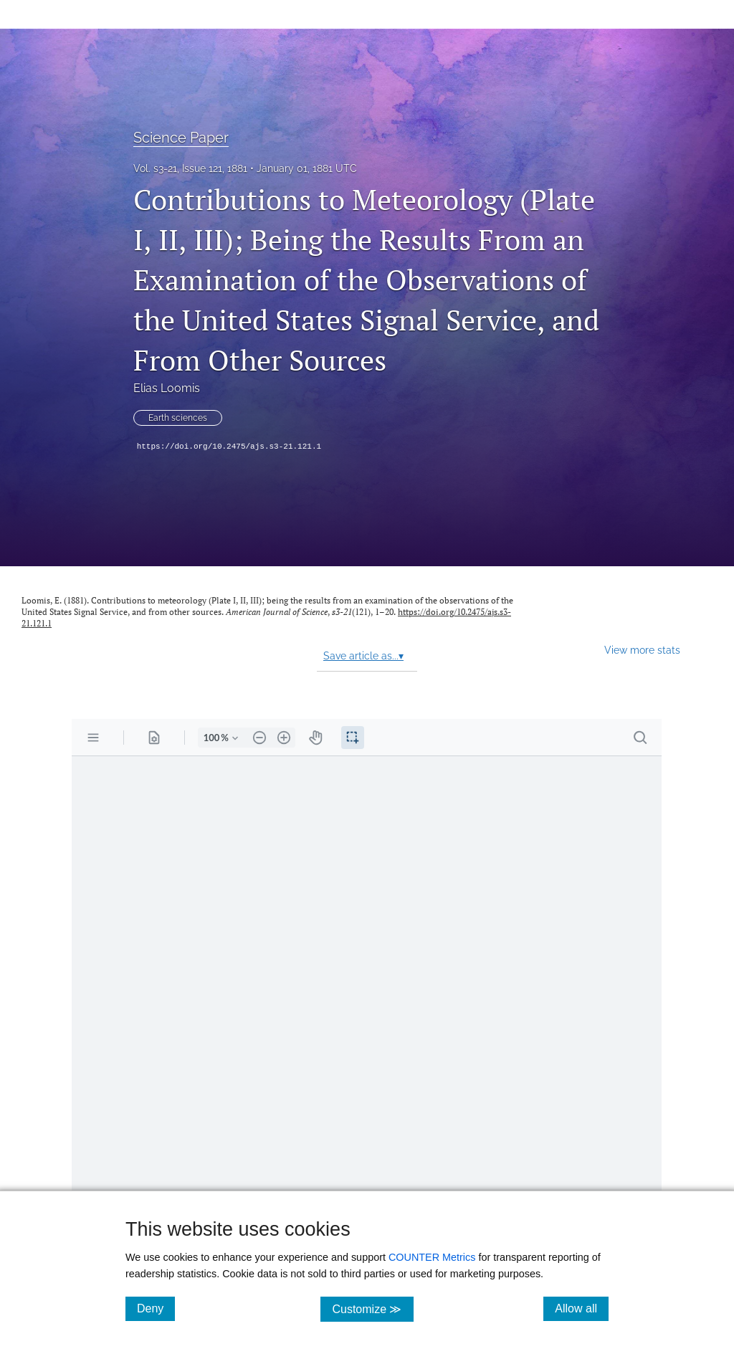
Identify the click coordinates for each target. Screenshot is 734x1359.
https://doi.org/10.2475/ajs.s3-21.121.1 (229, 446)
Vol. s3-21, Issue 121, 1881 (190, 168)
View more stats (642, 650)
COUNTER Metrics (432, 1257)
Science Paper (181, 137)
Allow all (582, 1308)
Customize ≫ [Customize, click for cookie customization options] (372, 1308)
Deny (156, 1308)
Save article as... (363, 656)
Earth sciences (177, 418)
